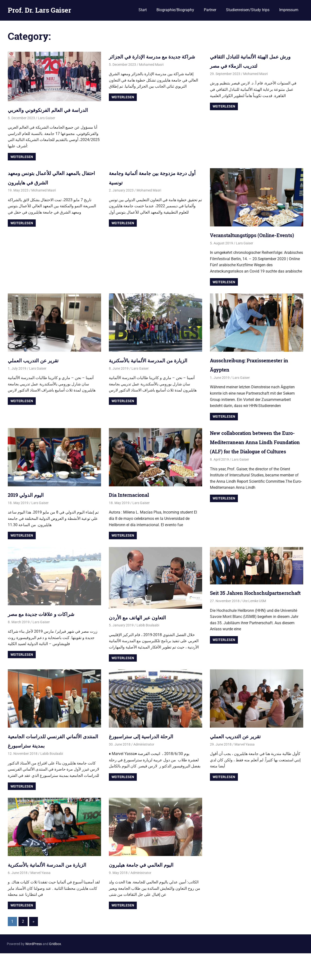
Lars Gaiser (46, 127)
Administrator (143, 763)
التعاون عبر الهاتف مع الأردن (143, 636)
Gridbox (55, 962)
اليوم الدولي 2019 (29, 513)
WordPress (33, 962)
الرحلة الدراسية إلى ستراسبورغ (147, 755)
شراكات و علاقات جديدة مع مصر (47, 632)
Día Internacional (133, 513)
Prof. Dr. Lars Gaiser (39, 10)
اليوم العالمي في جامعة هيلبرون (147, 883)
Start (142, 10)
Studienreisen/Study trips (247, 10)
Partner (210, 10)
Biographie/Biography (175, 10)
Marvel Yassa (244, 763)
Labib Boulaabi (148, 644)
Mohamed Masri (151, 74)
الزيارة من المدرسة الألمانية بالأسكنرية (155, 379)
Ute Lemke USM (254, 629)
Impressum (288, 10)
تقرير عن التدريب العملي (38, 379)
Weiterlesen (21, 166)
